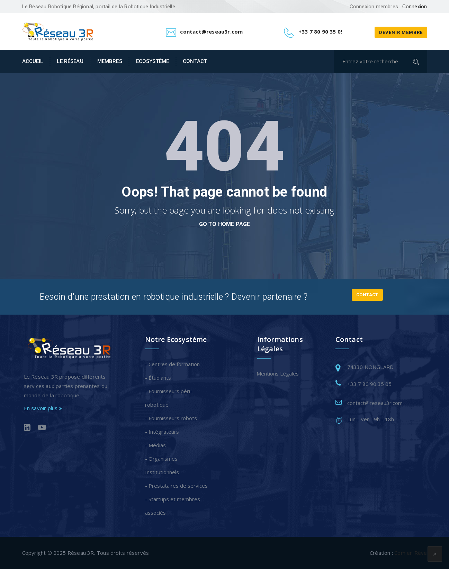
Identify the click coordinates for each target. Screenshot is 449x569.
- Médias (155, 445)
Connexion (414, 6)
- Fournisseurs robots (171, 418)
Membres (109, 61)
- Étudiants (158, 377)
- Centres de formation (172, 364)
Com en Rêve (410, 552)
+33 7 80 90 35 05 (369, 383)
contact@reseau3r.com (375, 402)
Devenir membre (401, 32)
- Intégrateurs (162, 431)
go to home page (224, 224)
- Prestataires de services (176, 485)
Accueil (32, 61)
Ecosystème (152, 61)
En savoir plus (43, 408)
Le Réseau (70, 61)
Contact (195, 61)
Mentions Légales (278, 373)
